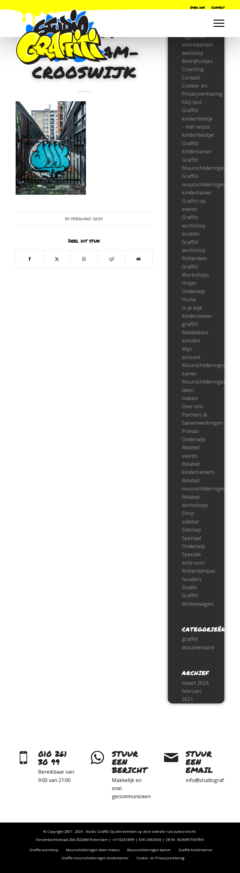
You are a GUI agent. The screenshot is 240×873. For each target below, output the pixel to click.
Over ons (192, 406)
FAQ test (192, 102)
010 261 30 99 (52, 757)
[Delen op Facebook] (29, 259)
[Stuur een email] (171, 758)
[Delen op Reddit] (111, 259)
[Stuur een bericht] (97, 758)
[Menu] (215, 23)
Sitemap (191, 529)
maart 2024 (195, 683)
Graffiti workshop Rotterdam (194, 250)
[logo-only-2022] (62, 37)
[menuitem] (162, 5)
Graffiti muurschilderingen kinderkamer (204, 184)
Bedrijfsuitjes (197, 61)
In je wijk (192, 307)
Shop (188, 513)
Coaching (193, 69)
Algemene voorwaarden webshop (197, 44)
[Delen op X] (56, 259)
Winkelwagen (197, 603)
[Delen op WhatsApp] (84, 259)
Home (189, 299)
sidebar (190, 521)
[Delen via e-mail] (138, 259)
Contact (191, 77)
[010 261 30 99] (23, 758)
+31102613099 (123, 839)
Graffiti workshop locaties (194, 225)
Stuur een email (199, 762)
